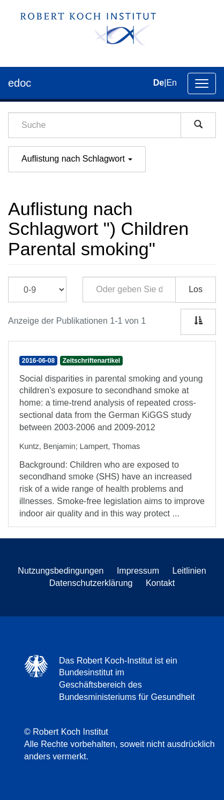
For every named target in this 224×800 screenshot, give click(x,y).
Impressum (138, 570)
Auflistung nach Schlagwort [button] (76, 158)
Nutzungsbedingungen (60, 570)
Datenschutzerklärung (91, 583)
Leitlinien (189, 570)
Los (196, 289)
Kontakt (160, 583)
